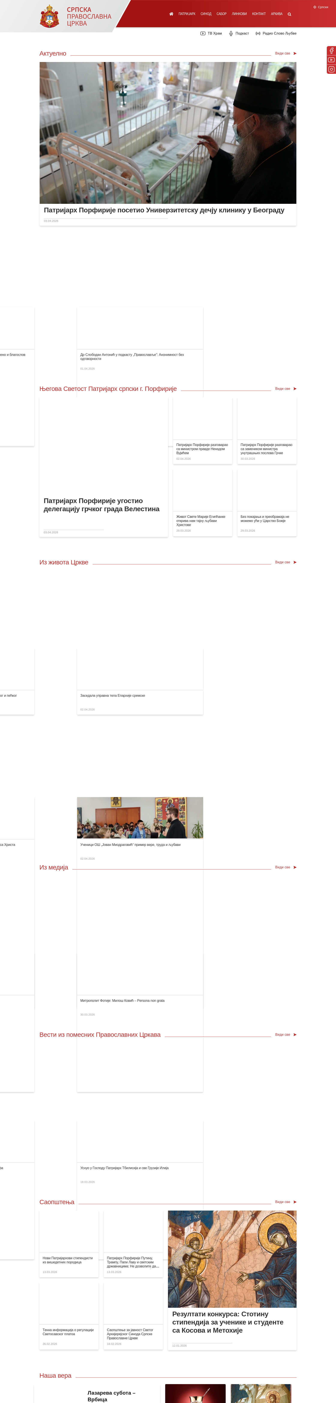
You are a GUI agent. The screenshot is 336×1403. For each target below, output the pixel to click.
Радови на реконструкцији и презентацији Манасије (214, 726)
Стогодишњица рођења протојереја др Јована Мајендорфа (220, 828)
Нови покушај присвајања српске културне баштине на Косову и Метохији (165, 726)
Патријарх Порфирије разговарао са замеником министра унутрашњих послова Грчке (266, 383)
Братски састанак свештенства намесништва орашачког (86, 624)
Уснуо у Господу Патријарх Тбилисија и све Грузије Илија (283, 828)
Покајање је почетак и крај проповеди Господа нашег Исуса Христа (226, 624)
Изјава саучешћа (56, 552)
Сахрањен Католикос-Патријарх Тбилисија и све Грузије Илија (91, 828)
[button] (289, 13)
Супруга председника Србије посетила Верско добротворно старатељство (166, 277)
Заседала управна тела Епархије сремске (271, 552)
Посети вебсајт (239, 1204)
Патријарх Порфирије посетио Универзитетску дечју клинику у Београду (164, 210)
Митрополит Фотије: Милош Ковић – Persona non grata (281, 726)
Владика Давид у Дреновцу (129, 624)
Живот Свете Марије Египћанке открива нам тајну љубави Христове (200, 455)
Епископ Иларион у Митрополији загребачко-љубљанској (152, 552)
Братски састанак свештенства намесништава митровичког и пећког (226, 552)
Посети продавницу (113, 1204)
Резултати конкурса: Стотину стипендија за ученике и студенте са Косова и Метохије (228, 993)
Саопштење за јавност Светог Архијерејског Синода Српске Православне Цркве (130, 1005)
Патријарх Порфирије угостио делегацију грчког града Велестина (101, 439)
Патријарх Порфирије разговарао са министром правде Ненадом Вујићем (202, 383)
